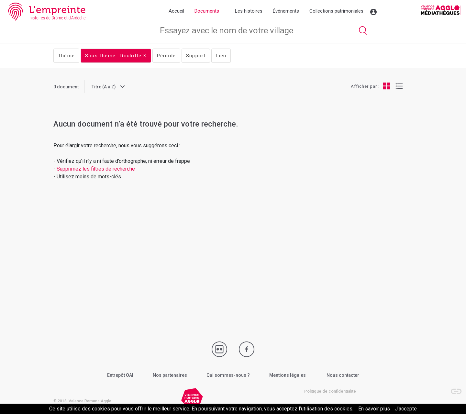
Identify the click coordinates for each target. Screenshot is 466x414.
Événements (286, 11)
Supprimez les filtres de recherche (96, 169)
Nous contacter (343, 375)
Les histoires (248, 11)
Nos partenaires (170, 375)
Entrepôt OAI (120, 375)
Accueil (176, 11)
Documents (206, 11)
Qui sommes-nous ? (228, 375)
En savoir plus (374, 409)
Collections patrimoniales (336, 11)
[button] (453, 388)
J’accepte (406, 409)
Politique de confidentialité (330, 391)
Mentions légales (287, 375)
